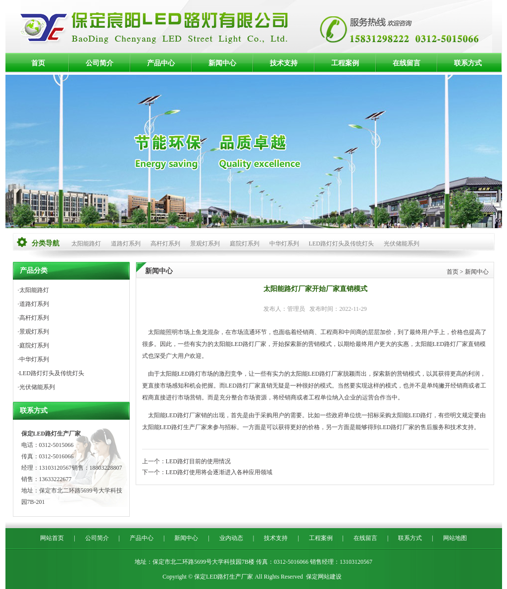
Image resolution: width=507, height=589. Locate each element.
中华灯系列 (284, 243)
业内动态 (231, 538)
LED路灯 (242, 344)
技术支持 (284, 63)
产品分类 (34, 270)
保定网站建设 (324, 576)
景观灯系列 (205, 243)
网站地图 (455, 538)
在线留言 (406, 63)
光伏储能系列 (401, 243)
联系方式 (468, 63)
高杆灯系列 (165, 243)
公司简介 (99, 63)
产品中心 (161, 63)
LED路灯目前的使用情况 (198, 461)
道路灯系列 (126, 243)
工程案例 (345, 63)
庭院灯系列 (244, 243)
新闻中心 (222, 63)
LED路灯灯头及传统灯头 (341, 243)
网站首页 (52, 538)
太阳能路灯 (86, 243)
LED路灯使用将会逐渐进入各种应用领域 (219, 472)
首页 (38, 63)
